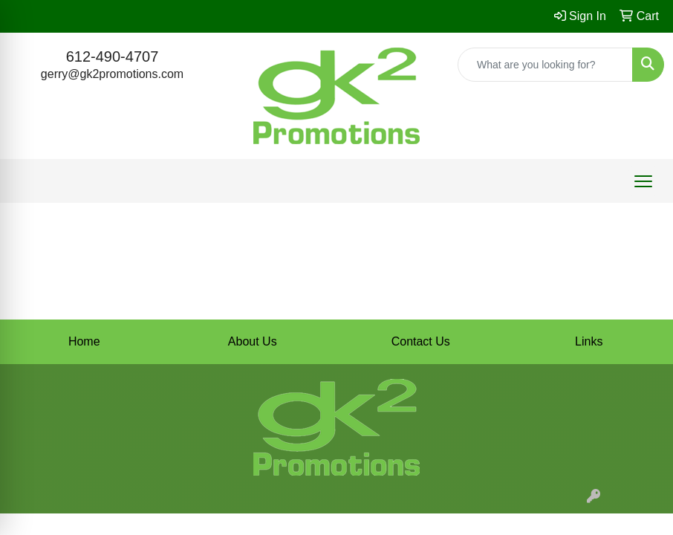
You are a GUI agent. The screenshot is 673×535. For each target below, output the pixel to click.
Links (588, 341)
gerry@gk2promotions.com (112, 74)
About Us (252, 341)
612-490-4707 (112, 56)
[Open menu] (643, 181)
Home (84, 341)
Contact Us (420, 341)
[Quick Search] (545, 65)
